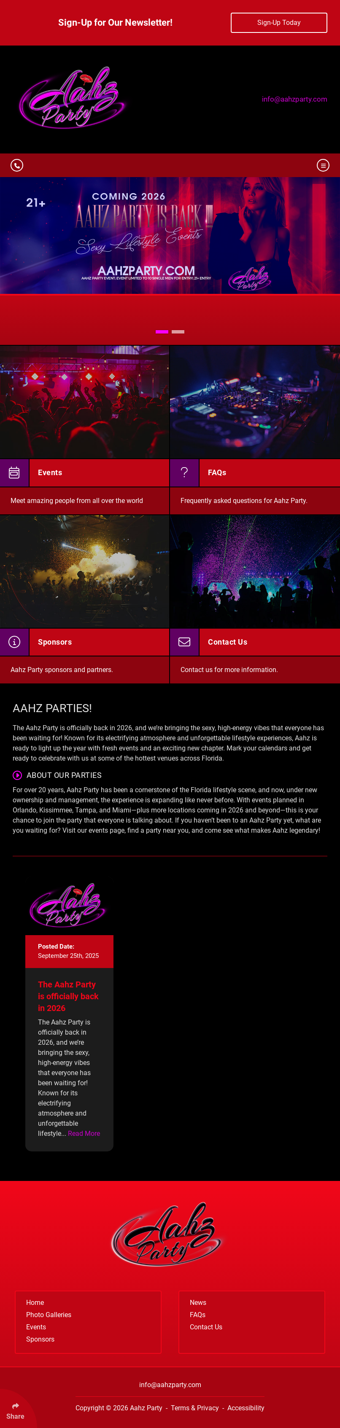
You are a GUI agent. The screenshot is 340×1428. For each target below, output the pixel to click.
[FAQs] (255, 429)
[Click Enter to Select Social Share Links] (18, 1408)
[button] (162, 331)
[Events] (85, 429)
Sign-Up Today (279, 23)
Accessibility (245, 1408)
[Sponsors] (85, 599)
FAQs (197, 1315)
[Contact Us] (255, 599)
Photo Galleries (48, 1315)
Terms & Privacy (195, 1408)
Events (36, 1327)
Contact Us (206, 1327)
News (198, 1303)
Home (35, 1303)
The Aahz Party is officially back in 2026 (68, 996)
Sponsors (40, 1339)
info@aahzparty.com (294, 99)
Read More (84, 1133)
